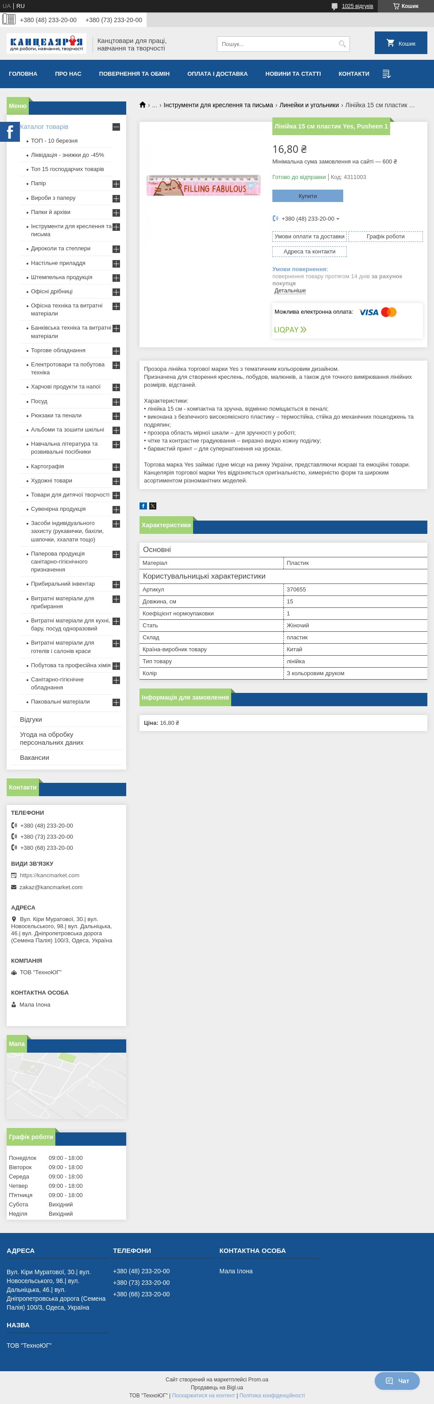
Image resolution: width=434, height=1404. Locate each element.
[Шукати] (342, 44)
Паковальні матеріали (60, 701)
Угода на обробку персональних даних (52, 738)
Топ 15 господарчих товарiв (67, 169)
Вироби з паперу (53, 197)
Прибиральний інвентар (63, 583)
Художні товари (51, 480)
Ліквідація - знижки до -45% (67, 155)
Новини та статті (293, 73)
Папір (38, 183)
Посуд (39, 401)
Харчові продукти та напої (66, 386)
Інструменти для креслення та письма (218, 105)
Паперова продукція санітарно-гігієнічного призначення (59, 561)
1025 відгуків (357, 6)
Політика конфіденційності (272, 1395)
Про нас (68, 73)
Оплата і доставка (217, 73)
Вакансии (34, 757)
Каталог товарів (44, 126)
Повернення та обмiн (134, 73)
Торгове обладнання (58, 350)
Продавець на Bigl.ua (217, 1388)
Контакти (354, 73)
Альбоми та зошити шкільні (67, 429)
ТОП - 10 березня (54, 140)
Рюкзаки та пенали (56, 415)
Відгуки (31, 719)
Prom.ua (258, 1380)
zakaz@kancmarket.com (51, 887)
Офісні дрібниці (52, 291)
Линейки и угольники (309, 105)
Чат (397, 1381)
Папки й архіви (50, 212)
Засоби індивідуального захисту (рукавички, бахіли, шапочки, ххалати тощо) (67, 531)
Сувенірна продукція (58, 509)
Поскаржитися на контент (203, 1395)
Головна (23, 73)
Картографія (47, 466)
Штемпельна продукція (61, 277)
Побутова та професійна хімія (71, 665)
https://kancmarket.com (49, 875)
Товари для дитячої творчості (70, 494)
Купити (307, 196)
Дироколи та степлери (60, 248)
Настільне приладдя (58, 263)
